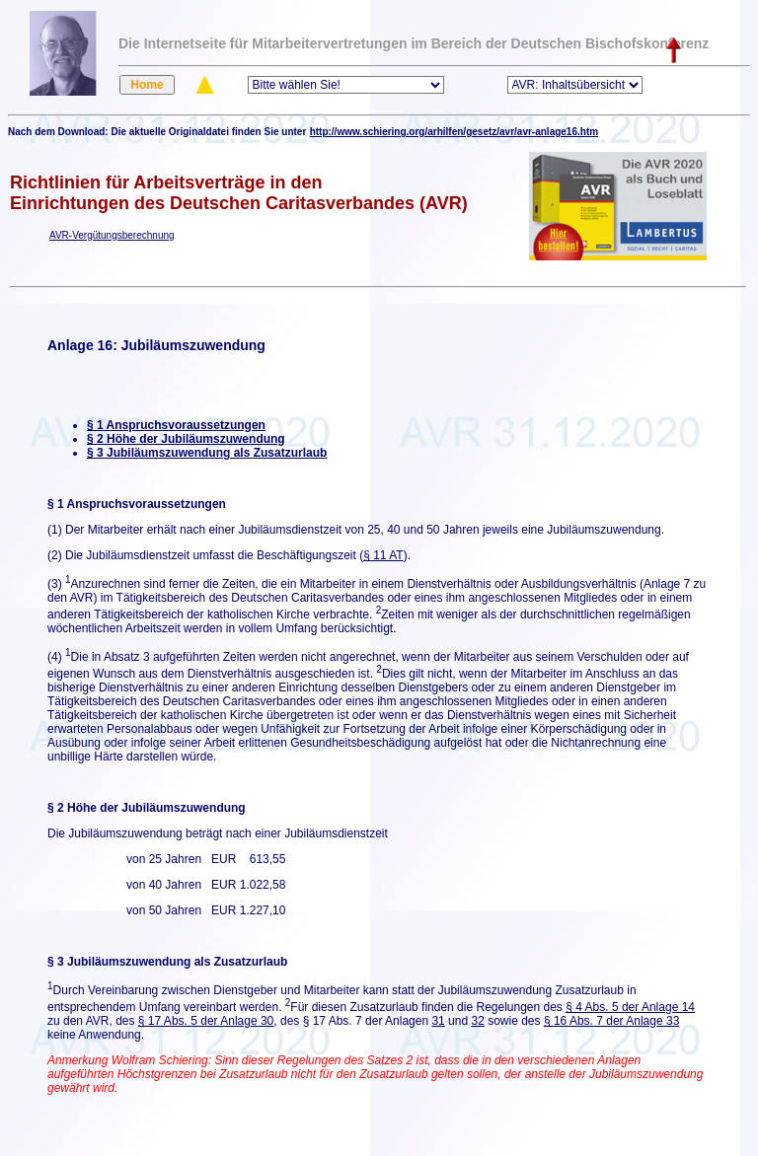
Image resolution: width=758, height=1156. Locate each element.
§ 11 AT (383, 555)
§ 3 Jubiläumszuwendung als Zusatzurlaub (207, 453)
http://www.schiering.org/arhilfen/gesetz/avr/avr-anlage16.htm (454, 131)
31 (437, 1021)
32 (477, 1021)
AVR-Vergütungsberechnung (112, 235)
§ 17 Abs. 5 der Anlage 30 (205, 1021)
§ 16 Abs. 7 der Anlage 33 (611, 1021)
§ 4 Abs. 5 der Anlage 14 (630, 1007)
